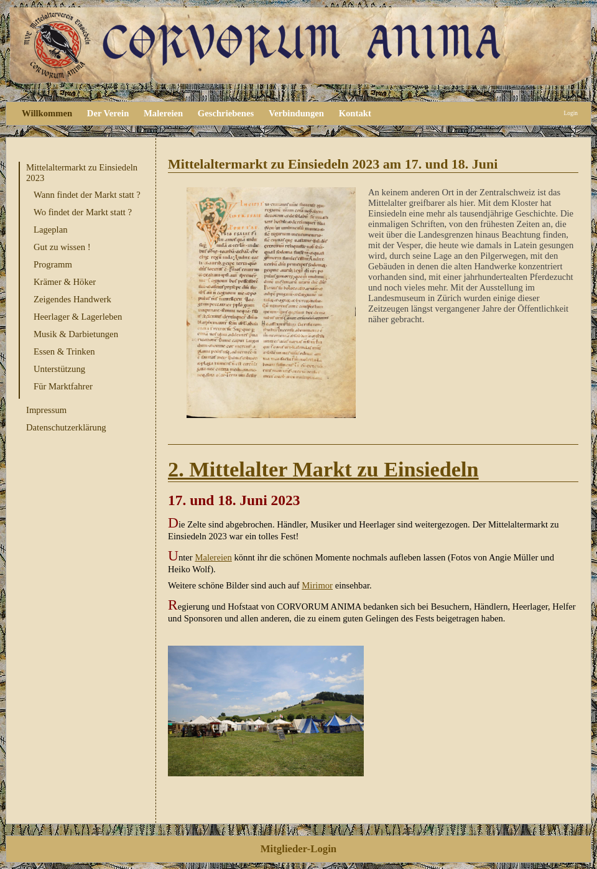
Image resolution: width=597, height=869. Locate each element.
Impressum (46, 410)
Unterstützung (59, 369)
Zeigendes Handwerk (72, 299)
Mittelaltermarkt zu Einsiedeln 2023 (81, 172)
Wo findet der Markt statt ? (83, 212)
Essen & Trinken (64, 351)
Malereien (163, 113)
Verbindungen (296, 113)
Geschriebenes (226, 113)
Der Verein (108, 113)
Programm (53, 264)
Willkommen (47, 113)
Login (571, 113)
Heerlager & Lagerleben (78, 317)
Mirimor (317, 585)
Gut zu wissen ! (62, 247)
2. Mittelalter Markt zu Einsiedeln (323, 469)
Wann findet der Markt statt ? (87, 195)
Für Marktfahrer (63, 386)
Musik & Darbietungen (76, 334)
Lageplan (51, 230)
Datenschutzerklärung (66, 427)
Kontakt (355, 113)
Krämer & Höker (65, 282)
